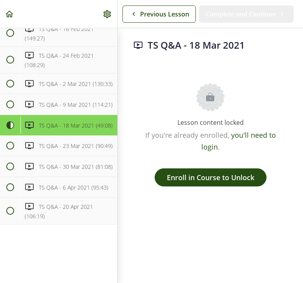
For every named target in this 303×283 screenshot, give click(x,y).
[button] (10, 14)
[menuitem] (107, 14)
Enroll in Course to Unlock (210, 177)
